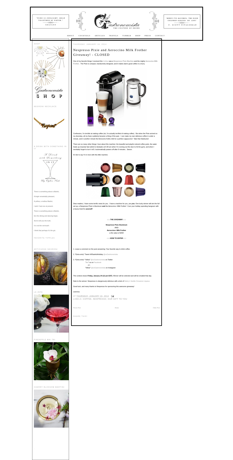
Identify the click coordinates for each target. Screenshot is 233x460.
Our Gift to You (117, 299)
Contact (160, 35)
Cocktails (85, 35)
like (87, 262)
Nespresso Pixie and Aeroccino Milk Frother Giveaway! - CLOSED (110, 52)
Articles (100, 35)
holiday (106, 61)
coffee (87, 299)
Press (148, 35)
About (71, 35)
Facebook (97, 262)
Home (117, 308)
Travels (113, 35)
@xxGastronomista (110, 254)
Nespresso (99, 299)
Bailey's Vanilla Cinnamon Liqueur (136, 281)
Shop (138, 35)
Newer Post (77, 308)
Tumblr (126, 35)
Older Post (156, 308)
